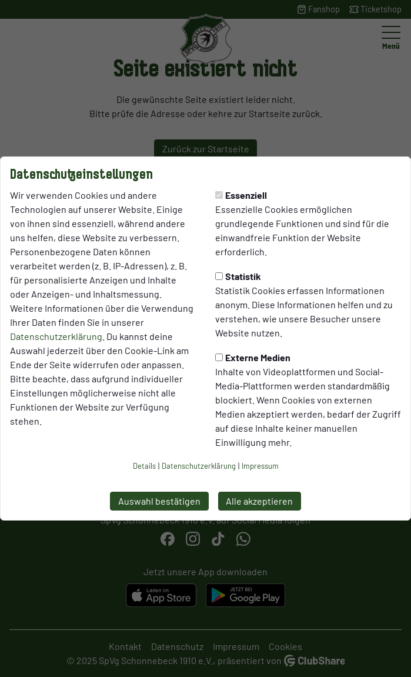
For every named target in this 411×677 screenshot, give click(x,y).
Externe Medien (252, 357)
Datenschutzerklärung (56, 336)
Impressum (260, 466)
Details (144, 466)
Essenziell (241, 195)
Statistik (238, 276)
